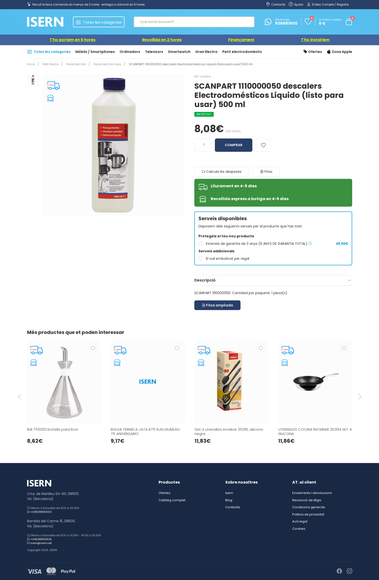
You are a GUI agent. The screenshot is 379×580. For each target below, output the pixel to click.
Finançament (241, 40)
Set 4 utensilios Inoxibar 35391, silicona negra (228, 431)
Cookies (298, 528)
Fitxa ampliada (217, 305)
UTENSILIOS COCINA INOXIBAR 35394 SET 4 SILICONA (314, 431)
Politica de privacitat (308, 514)
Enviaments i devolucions (312, 493)
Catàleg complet (172, 500)
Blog (228, 500)
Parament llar (74, 64)
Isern (229, 493)
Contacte (232, 507)
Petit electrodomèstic (242, 51)
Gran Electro (206, 51)
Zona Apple (339, 52)
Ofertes (312, 52)
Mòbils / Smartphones (95, 51)
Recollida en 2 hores (162, 40)
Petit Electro (50, 64)
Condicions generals (308, 507)
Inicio (31, 64)
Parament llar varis (104, 64)
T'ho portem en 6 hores (72, 40)
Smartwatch (179, 51)
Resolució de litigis (306, 500)
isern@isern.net (41, 543)
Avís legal (299, 521)
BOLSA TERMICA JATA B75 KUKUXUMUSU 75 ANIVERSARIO (145, 431)
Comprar (233, 145)
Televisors (154, 51)
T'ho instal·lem (315, 40)
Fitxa (266, 171)
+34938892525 (41, 539)
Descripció (205, 280)
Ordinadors (130, 51)
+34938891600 (41, 512)
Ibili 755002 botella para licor (52, 429)
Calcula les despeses (221, 171)
